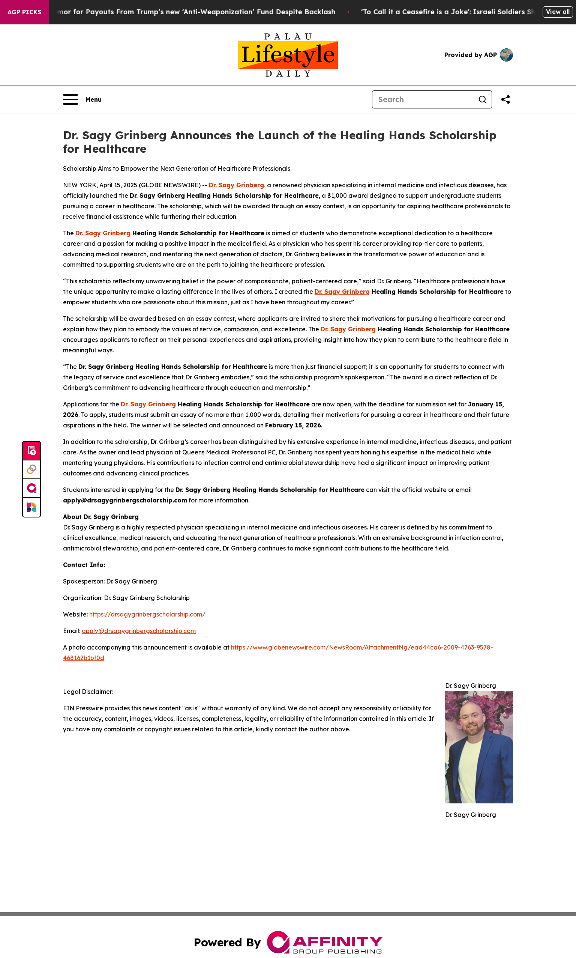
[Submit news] (31, 451)
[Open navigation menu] (82, 99)
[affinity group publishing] (31, 488)
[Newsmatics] (31, 507)
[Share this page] (505, 99)
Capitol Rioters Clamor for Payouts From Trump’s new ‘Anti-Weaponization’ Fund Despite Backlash (173, 12)
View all (558, 11)
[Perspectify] (31, 469)
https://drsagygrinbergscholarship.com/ (147, 614)
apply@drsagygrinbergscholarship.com (139, 631)
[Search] (423, 99)
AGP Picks (24, 12)
